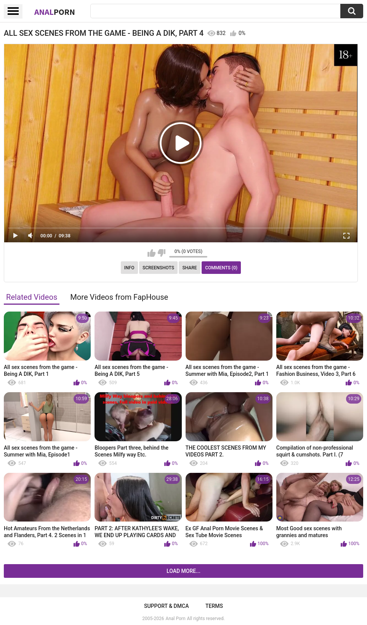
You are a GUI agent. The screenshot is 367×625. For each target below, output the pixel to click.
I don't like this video (161, 253)
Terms (214, 606)
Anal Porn (176, 618)
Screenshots (158, 267)
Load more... (183, 571)
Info (129, 267)
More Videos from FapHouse (119, 297)
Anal (54, 11)
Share (189, 267)
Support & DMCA (166, 606)
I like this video (151, 253)
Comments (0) (221, 267)
